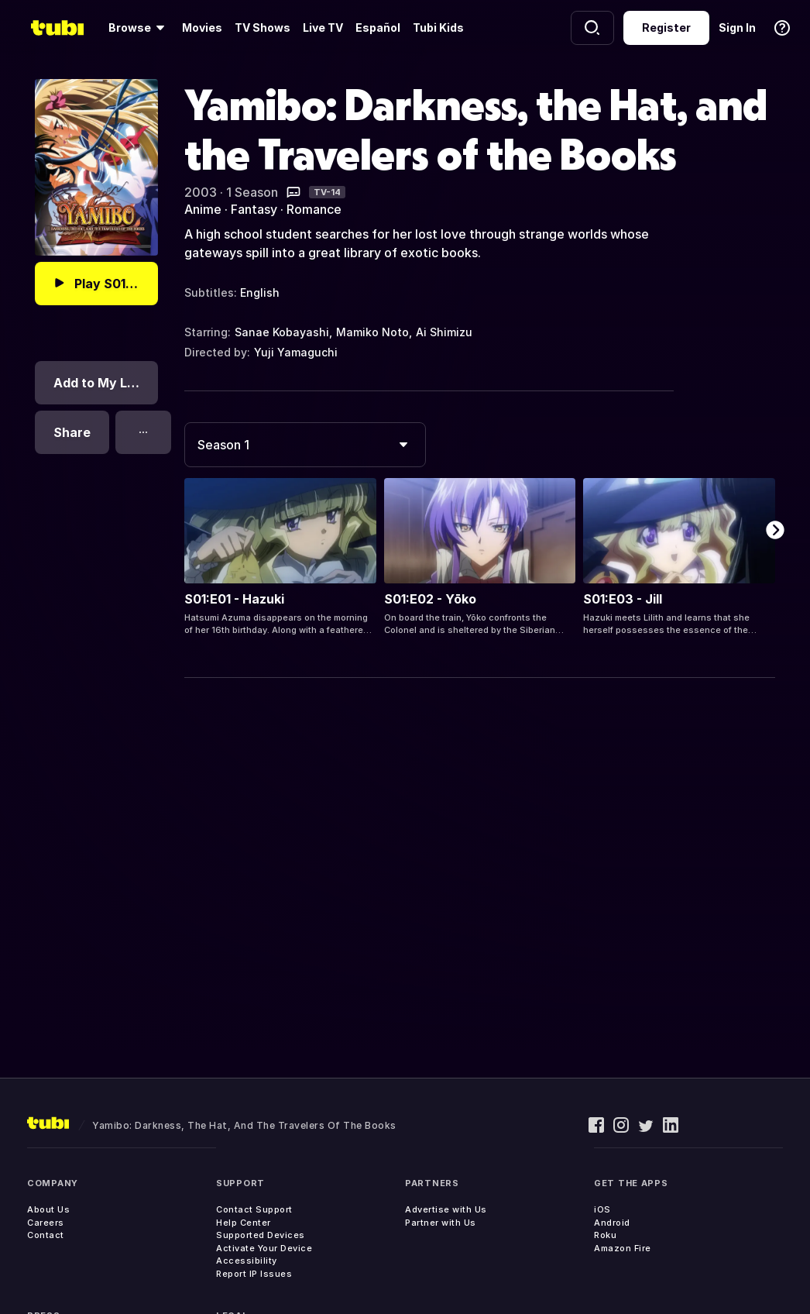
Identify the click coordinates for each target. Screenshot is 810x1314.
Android (612, 1222)
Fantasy (254, 209)
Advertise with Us (446, 1209)
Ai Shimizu (444, 332)
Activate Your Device (264, 1248)
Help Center (243, 1222)
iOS (602, 1209)
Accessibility (246, 1260)
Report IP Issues (254, 1273)
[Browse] (139, 28)
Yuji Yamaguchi (296, 352)
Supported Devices (260, 1235)
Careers (45, 1222)
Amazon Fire (622, 1248)
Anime (202, 209)
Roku (605, 1235)
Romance (314, 209)
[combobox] (305, 444)
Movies (202, 27)
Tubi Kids (438, 27)
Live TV (323, 27)
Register (666, 27)
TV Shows (262, 27)
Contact (45, 1235)
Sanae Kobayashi (282, 332)
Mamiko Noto (372, 332)
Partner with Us (440, 1222)
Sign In (737, 27)
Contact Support (254, 1209)
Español (377, 27)
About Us (48, 1209)
